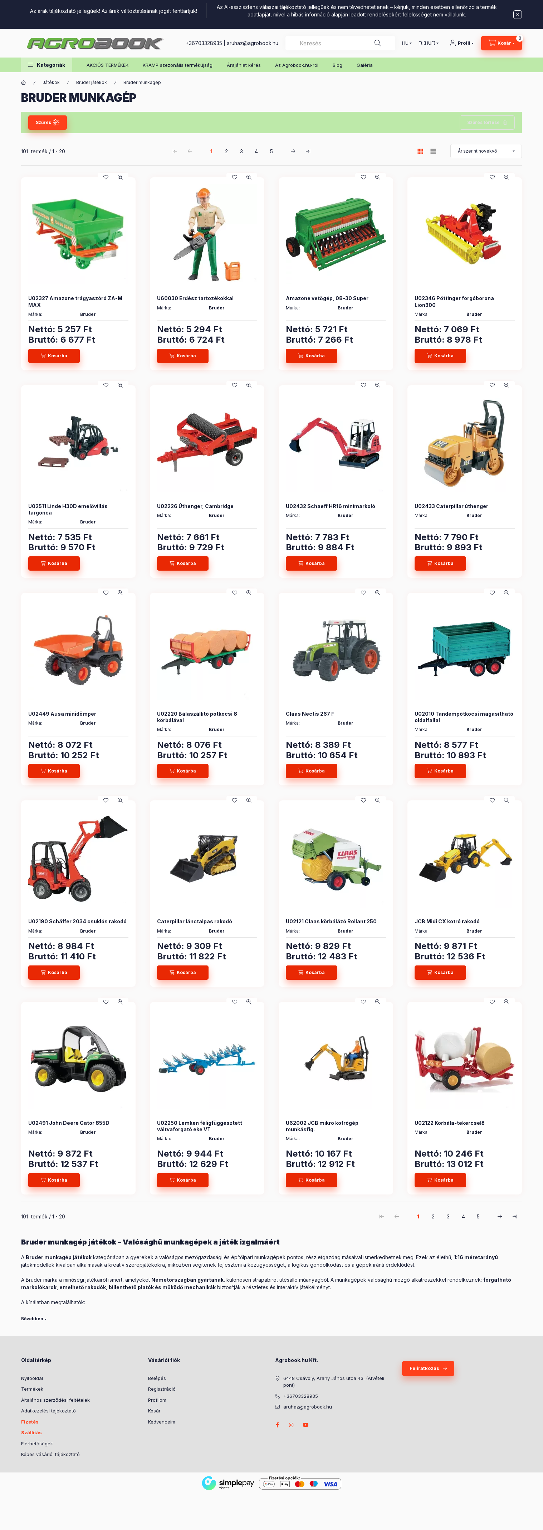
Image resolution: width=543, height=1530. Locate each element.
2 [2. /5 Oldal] (226, 151)
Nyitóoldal (32, 1378)
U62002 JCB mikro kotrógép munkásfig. (322, 1126)
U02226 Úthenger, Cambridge (195, 506)
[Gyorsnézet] (120, 177)
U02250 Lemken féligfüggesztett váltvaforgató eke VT (199, 1126)
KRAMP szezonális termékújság (177, 65)
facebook (277, 1425)
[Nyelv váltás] (405, 43)
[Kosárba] (54, 356)
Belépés (157, 1378)
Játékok (51, 82)
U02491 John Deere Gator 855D (68, 1123)
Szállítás (31, 1432)
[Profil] (461, 43)
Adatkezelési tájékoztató (48, 1411)
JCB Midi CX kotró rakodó (447, 921)
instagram (291, 1425)
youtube (306, 1425)
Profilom (157, 1400)
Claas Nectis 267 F (310, 714)
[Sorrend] (486, 151)
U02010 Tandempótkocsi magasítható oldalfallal (464, 717)
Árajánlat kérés (244, 65)
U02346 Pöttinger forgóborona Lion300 (454, 301)
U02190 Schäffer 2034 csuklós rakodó (77, 921)
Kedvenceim (161, 1422)
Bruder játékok (91, 82)
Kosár (154, 1411)
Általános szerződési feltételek (55, 1400)
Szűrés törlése (483, 122)
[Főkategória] (23, 82)
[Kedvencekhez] (106, 177)
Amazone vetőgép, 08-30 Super (327, 298)
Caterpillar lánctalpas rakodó (194, 921)
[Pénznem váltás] (427, 43)
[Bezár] (517, 14)
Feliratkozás (424, 1368)
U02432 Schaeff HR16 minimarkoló (330, 506)
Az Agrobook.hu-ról (296, 65)
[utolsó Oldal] (308, 151)
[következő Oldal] (293, 151)
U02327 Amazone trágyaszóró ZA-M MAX (75, 301)
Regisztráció (162, 1389)
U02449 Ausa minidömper (62, 714)
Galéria (365, 65)
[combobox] (340, 43)
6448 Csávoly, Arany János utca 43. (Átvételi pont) (333, 1381)
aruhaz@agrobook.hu (252, 43)
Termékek (32, 1389)
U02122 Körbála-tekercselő (450, 1123)
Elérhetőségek (37, 1443)
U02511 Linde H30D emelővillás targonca (68, 509)
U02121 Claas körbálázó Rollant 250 (331, 921)
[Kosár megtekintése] (501, 43)
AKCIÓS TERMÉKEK (107, 65)
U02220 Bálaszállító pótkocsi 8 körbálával (197, 717)
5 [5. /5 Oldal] (271, 151)
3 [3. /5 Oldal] (241, 151)
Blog (337, 65)
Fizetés (30, 1422)
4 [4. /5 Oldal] (256, 151)
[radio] (433, 151)
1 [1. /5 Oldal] (211, 151)
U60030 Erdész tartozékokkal (195, 298)
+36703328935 (204, 43)
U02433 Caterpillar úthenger (451, 506)
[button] (46, 65)
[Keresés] (377, 43)
